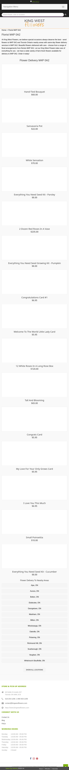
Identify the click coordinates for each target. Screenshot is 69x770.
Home (4, 30)
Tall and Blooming (34, 400)
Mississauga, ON (34, 626)
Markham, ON (34, 614)
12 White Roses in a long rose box (34, 366)
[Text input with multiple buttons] (33, 15)
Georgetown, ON (34, 608)
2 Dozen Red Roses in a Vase (34, 228)
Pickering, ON (34, 637)
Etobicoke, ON (34, 603)
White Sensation (34, 160)
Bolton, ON (34, 597)
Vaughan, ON (34, 655)
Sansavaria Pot (34, 126)
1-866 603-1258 (22, 699)
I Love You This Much (34, 503)
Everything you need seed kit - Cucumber (34, 571)
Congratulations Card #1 (34, 297)
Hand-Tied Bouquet (34, 91)
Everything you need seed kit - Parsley (34, 194)
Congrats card (34, 434)
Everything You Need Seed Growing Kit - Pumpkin (34, 263)
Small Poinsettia (34, 537)
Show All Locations (34, 670)
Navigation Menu (10, 7)
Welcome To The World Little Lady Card (34, 331)
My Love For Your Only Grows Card (34, 468)
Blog (3, 720)
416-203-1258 (10, 699)
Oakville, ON (34, 632)
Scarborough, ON (34, 649)
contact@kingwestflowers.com (16, 703)
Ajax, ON (34, 585)
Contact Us (5, 717)
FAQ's (4, 723)
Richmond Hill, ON (34, 643)
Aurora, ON (34, 591)
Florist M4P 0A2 (14, 30)
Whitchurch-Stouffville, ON (34, 661)
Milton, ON (34, 620)
